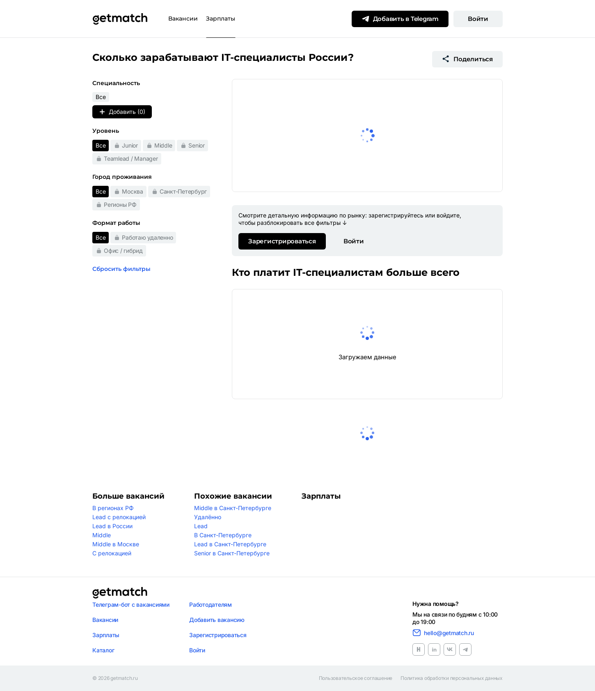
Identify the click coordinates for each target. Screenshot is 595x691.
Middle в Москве (115, 544)
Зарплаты (220, 18)
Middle (163, 145)
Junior (130, 145)
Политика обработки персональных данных (451, 678)
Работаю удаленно (147, 237)
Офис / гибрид (123, 250)
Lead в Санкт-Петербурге (230, 544)
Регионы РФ (120, 204)
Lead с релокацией (119, 516)
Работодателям (210, 604)
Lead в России (112, 525)
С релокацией (111, 553)
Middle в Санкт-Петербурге (232, 507)
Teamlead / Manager (131, 158)
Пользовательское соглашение (356, 678)
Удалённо (207, 516)
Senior (196, 145)
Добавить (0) (122, 111)
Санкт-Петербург (183, 191)
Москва (132, 191)
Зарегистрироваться (282, 241)
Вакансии (183, 18)
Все (100, 145)
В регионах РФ (113, 507)
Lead (201, 525)
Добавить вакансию (217, 619)
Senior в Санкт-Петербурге (232, 553)
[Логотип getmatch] (119, 593)
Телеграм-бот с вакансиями (130, 604)
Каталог (103, 650)
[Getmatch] (119, 19)
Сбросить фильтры (121, 269)
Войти (478, 19)
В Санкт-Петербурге (223, 535)
